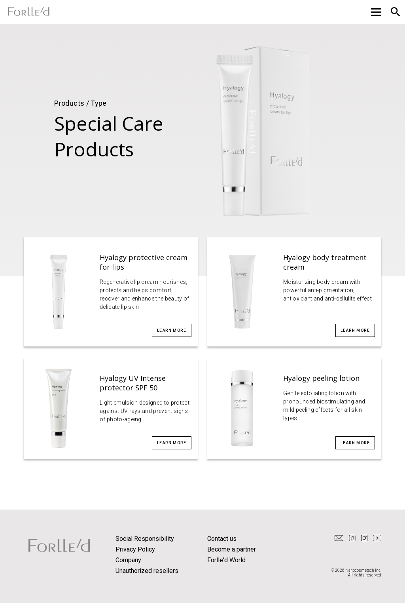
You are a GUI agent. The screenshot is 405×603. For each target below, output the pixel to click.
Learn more (171, 330)
